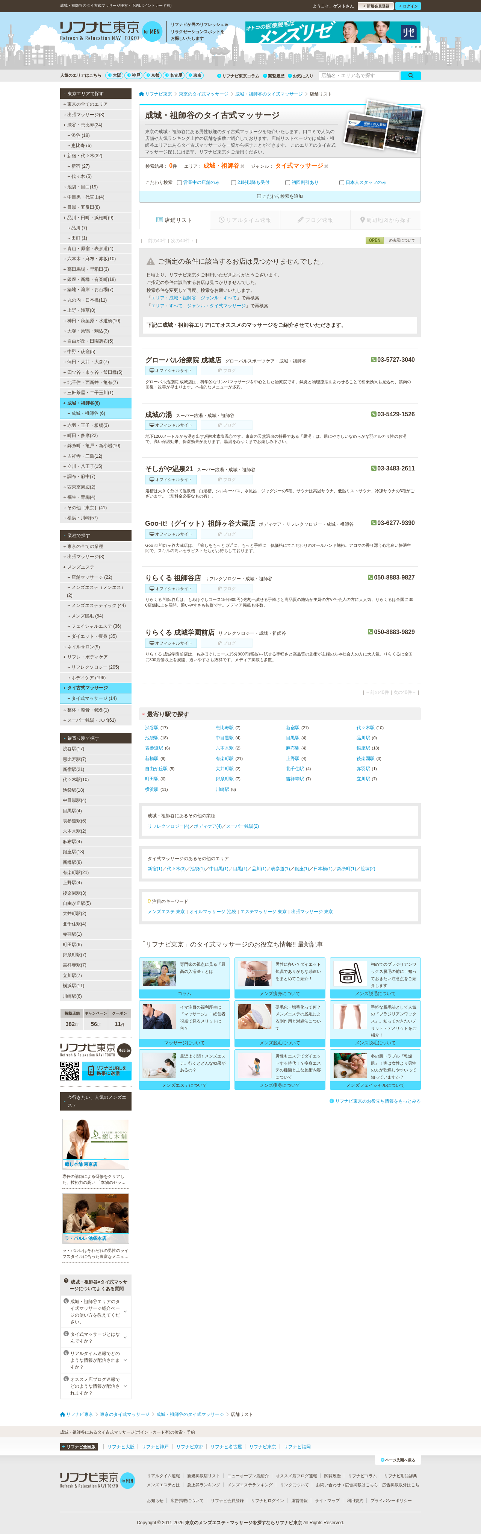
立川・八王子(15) (83, 466)
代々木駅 (366, 727)
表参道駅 (154, 748)
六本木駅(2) (74, 831)
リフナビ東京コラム (238, 76)
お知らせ (155, 1500)
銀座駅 (363, 748)
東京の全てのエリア (86, 104)
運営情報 (299, 1500)
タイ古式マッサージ (85, 687)
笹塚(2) (368, 868)
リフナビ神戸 (155, 1446)
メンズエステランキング (250, 1484)
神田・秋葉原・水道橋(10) (92, 320)
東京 (195, 75)
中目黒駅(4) (74, 800)
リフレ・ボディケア (85, 657)
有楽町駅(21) (76, 872)
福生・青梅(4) (79, 497)
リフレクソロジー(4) (168, 826)
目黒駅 (292, 737)
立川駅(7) (72, 975)
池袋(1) (197, 868)
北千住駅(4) (74, 924)
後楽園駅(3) (74, 893)
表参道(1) (280, 868)
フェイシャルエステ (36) (94, 626)
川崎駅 (222, 789)
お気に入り (300, 76)
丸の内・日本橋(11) (85, 300)
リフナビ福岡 (297, 1446)
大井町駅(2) (74, 913)
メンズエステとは (163, 1484)
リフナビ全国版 (78, 1446)
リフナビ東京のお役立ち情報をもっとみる (375, 1101)
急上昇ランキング (203, 1484)
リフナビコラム (362, 1475)
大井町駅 (225, 768)
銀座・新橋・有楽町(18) (90, 279)
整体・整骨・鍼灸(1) (86, 710)
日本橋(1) (323, 868)
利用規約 (355, 1500)
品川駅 (363, 737)
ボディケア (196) (87, 677)
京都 (153, 75)
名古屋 (173, 75)
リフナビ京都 (189, 1446)
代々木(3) (176, 868)
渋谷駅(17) (73, 748)
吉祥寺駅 (295, 778)
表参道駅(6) (74, 821)
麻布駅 (292, 748)
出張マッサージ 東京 (312, 911)
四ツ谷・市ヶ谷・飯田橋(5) (93, 372)
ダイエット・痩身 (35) (92, 636)
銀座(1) (302, 868)
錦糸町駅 (225, 778)
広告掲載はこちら (361, 1484)
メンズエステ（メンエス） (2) (96, 591)
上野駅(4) (72, 882)
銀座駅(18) (73, 851)
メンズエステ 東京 (166, 911)
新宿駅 (292, 727)
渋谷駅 (152, 727)
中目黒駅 (225, 737)
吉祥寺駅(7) (74, 965)
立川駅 (363, 778)
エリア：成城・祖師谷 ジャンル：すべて (194, 297)
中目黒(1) (218, 868)
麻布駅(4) (72, 841)
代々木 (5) (80, 176)
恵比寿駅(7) (74, 759)
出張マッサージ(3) (84, 114)
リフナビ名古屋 (226, 1446)
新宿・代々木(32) (82, 155)
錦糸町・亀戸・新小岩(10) (92, 445)
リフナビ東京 (262, 1446)
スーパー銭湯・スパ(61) (90, 720)
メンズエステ (78, 567)
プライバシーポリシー (391, 1500)
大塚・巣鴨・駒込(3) (86, 331)
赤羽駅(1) (72, 934)
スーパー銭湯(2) (242, 826)
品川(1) (259, 868)
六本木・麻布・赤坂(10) (90, 258)
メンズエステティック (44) (97, 605)
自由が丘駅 (156, 768)
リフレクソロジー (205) (93, 667)
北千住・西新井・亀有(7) (91, 382)
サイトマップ (327, 1500)
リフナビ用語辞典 (400, 1475)
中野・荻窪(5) (79, 351)
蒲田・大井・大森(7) (86, 361)
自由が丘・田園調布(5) (88, 341)
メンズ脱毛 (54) (85, 616)
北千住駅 (295, 768)
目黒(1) (240, 868)
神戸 (133, 75)
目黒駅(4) (72, 810)
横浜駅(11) (73, 985)
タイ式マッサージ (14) (92, 698)
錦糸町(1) (346, 868)
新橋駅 (152, 758)
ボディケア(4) (208, 826)
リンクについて (294, 1484)
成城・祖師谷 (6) (86, 413)
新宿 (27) (79, 166)
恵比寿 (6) (80, 145)
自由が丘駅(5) (77, 903)
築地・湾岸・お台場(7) (88, 289)
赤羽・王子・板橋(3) (86, 425)
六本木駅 (225, 748)
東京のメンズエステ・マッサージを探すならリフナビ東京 (243, 1522)
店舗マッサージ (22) (90, 577)
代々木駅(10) (76, 779)
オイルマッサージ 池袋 (212, 911)
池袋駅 (152, 737)
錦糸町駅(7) (74, 954)
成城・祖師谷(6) (81, 403)
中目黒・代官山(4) (84, 197)
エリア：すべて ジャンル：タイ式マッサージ (198, 305)
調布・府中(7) (79, 476)
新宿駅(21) (73, 769)
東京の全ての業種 (83, 546)
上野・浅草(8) (79, 310)
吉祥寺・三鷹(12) (83, 456)
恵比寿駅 (225, 727)
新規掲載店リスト (203, 1475)
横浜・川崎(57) (81, 517)
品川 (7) (77, 228)
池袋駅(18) (73, 790)
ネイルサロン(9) (82, 646)
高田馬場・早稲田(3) (86, 269)
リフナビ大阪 (121, 1446)
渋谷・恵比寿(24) (82, 124)
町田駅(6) (72, 944)
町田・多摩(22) (81, 435)
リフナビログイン (267, 1500)
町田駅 (152, 778)
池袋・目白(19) (81, 187)
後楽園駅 (366, 758)
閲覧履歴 (273, 76)
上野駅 (292, 758)
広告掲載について (187, 1500)
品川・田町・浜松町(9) (88, 217)
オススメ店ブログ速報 (296, 1475)
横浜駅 (152, 789)
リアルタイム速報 (163, 1475)
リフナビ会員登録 (227, 1500)
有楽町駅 (225, 758)
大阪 (114, 75)
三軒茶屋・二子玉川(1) (88, 392)
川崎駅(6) (72, 996)
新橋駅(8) (72, 862)
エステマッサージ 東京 (263, 911)
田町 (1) (77, 238)
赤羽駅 (363, 768)
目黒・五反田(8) (82, 207)
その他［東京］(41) (85, 507)
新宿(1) (155, 868)
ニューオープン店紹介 (248, 1475)
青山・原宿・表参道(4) (88, 248)
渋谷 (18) (79, 135)
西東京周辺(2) (79, 487)
